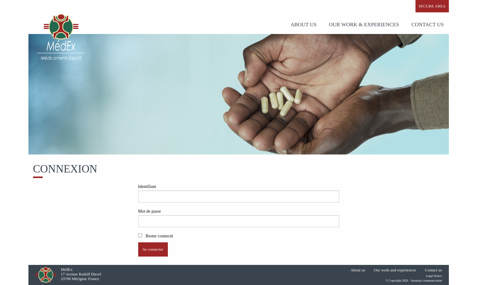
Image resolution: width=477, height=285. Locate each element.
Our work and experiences (395, 270)
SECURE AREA (432, 6)
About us (358, 270)
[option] (238, 94)
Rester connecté (155, 235)
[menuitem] (305, 25)
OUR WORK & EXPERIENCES (364, 25)
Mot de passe (149, 211)
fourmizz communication (426, 280)
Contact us (427, 25)
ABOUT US (304, 25)
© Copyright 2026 (396, 280)
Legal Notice (434, 276)
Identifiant (147, 186)
